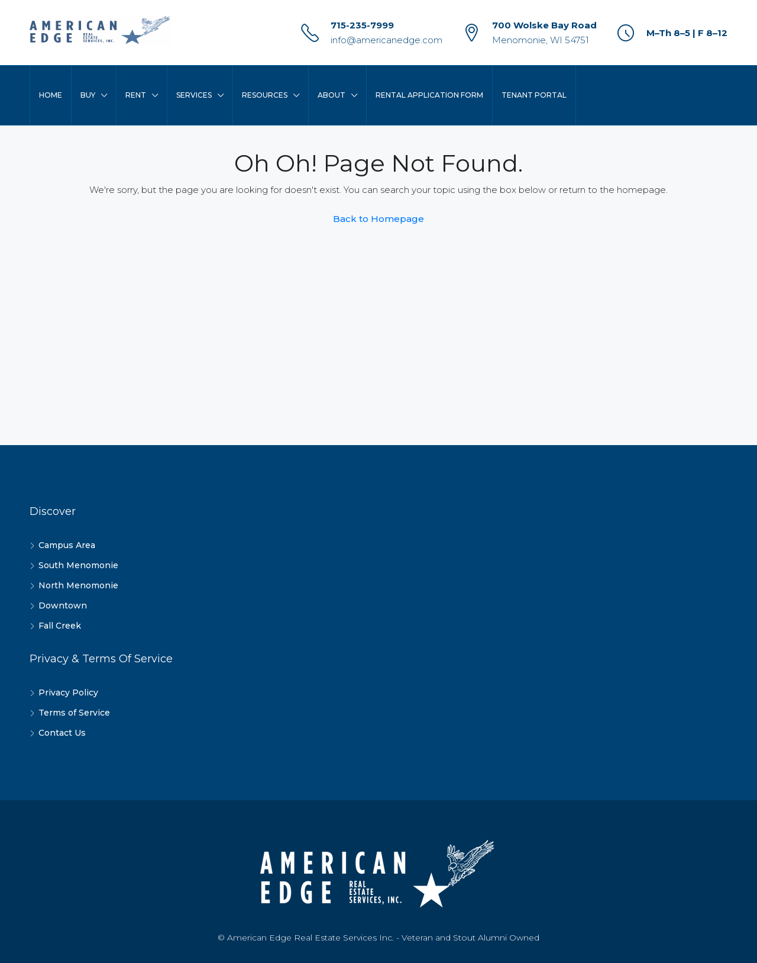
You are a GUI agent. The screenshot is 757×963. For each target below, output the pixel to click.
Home (50, 95)
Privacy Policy (68, 692)
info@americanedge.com (386, 40)
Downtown (62, 605)
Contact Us (62, 732)
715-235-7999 (362, 25)
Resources (264, 95)
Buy (87, 95)
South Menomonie (78, 565)
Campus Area (66, 545)
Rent (135, 95)
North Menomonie (78, 585)
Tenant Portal (534, 95)
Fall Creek (59, 625)
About (331, 95)
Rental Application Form (429, 95)
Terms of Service (74, 712)
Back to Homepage (378, 218)
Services (194, 95)
